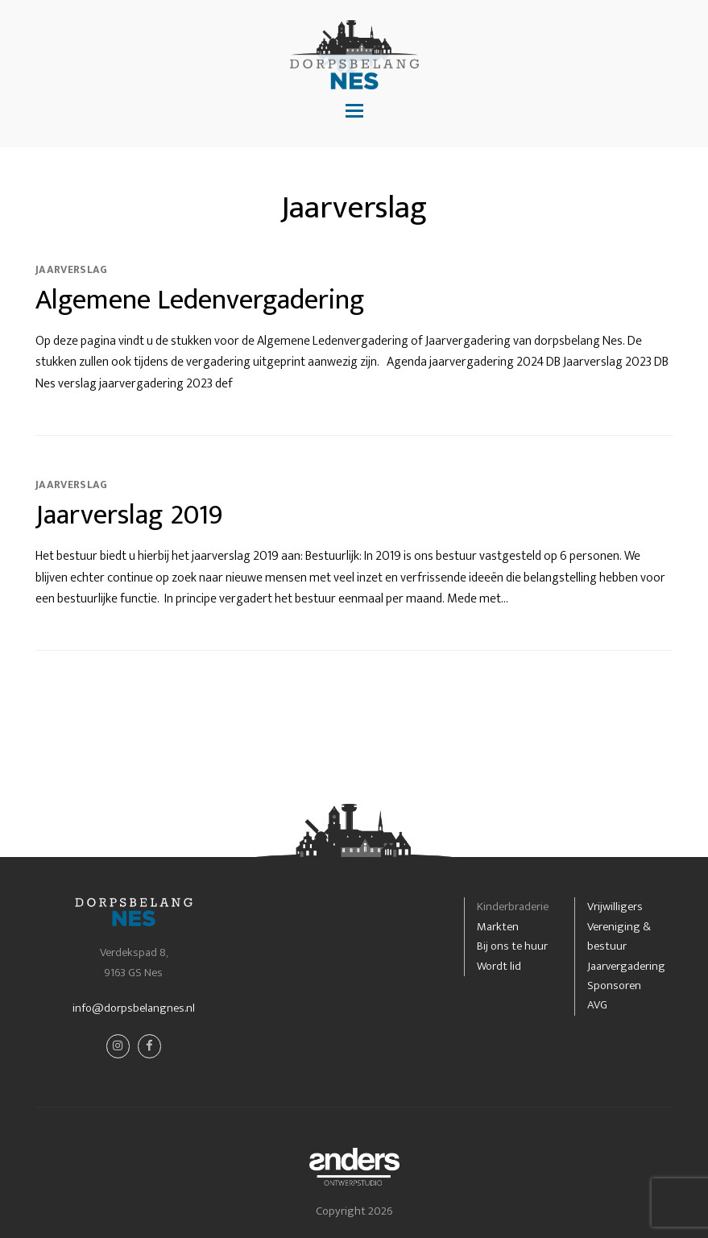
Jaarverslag (71, 270)
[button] (354, 111)
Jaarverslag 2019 (129, 515)
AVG (597, 1005)
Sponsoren (614, 985)
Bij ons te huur (512, 946)
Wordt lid (499, 966)
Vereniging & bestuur (619, 936)
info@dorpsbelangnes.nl (133, 1008)
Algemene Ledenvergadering (200, 300)
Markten (498, 927)
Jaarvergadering (626, 966)
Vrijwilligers (615, 906)
